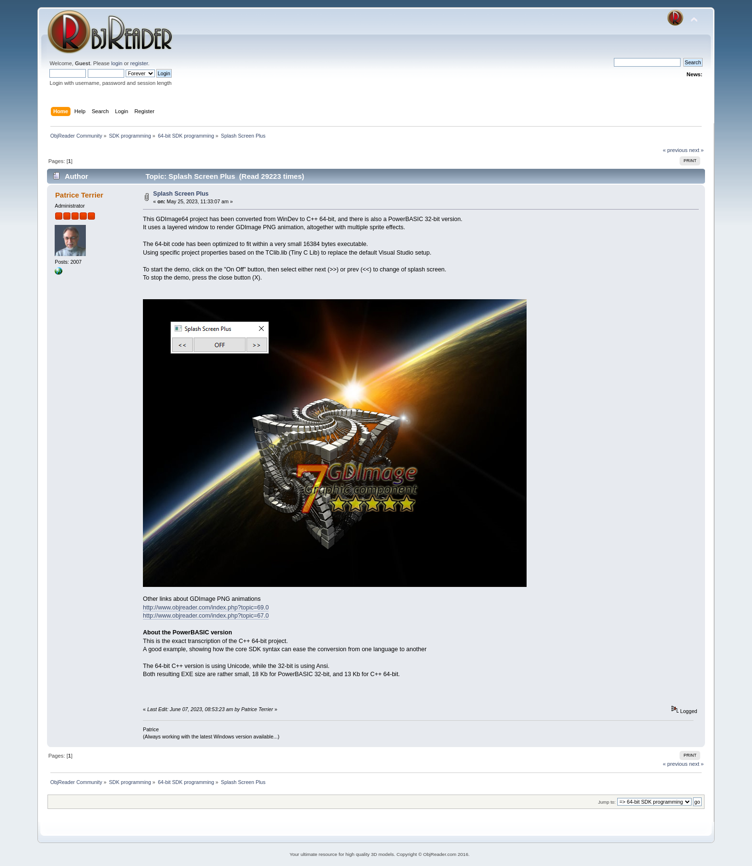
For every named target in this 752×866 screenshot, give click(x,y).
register (139, 63)
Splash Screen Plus (181, 193)
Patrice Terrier (79, 195)
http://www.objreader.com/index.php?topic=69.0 (206, 607)
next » (696, 150)
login (117, 63)
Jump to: (607, 802)
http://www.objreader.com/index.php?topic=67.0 (206, 615)
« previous (675, 150)
